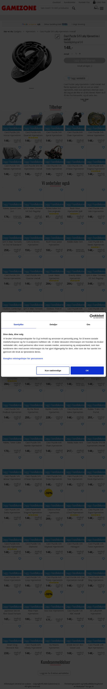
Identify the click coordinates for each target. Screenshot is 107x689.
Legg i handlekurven (85, 60)
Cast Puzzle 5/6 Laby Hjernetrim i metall (58, 31)
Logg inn (100, 2)
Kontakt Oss (84, 2)
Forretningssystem (72, 684)
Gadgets (17, 31)
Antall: (66, 54)
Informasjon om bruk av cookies (17, 684)
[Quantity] (76, 54)
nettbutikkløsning (90, 684)
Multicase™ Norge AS (85, 686)
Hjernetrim (30, 31)
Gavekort (57, 2)
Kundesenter (69, 2)
